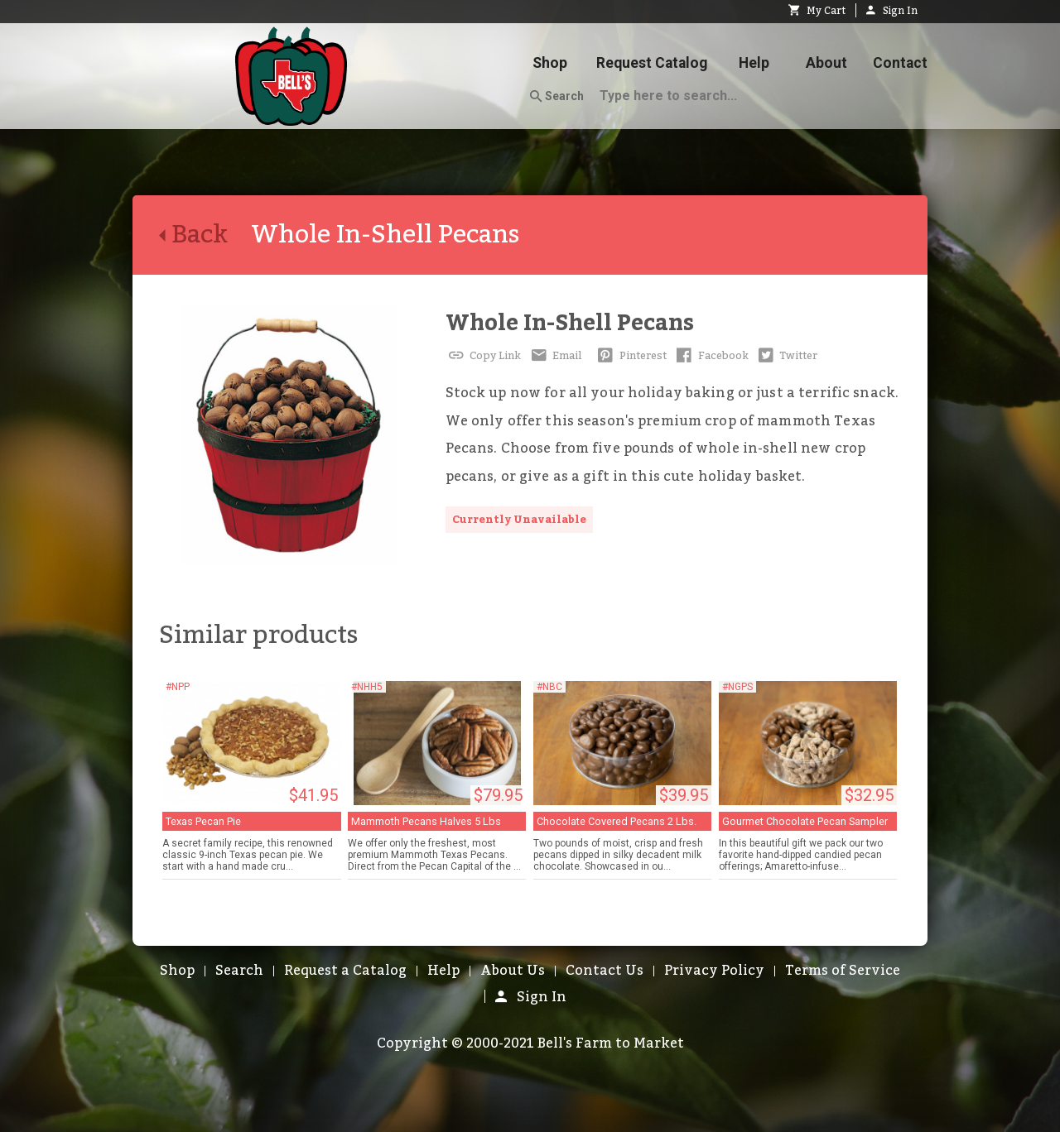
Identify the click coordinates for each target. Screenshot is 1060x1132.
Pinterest (631, 356)
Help (754, 63)
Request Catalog (651, 63)
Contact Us (604, 970)
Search (557, 97)
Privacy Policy (714, 970)
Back (205, 235)
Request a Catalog (345, 970)
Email (554, 356)
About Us (512, 970)
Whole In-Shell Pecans (570, 323)
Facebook (711, 356)
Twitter (786, 356)
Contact (900, 63)
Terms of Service (842, 970)
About (826, 63)
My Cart (817, 11)
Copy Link (484, 356)
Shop (549, 63)
